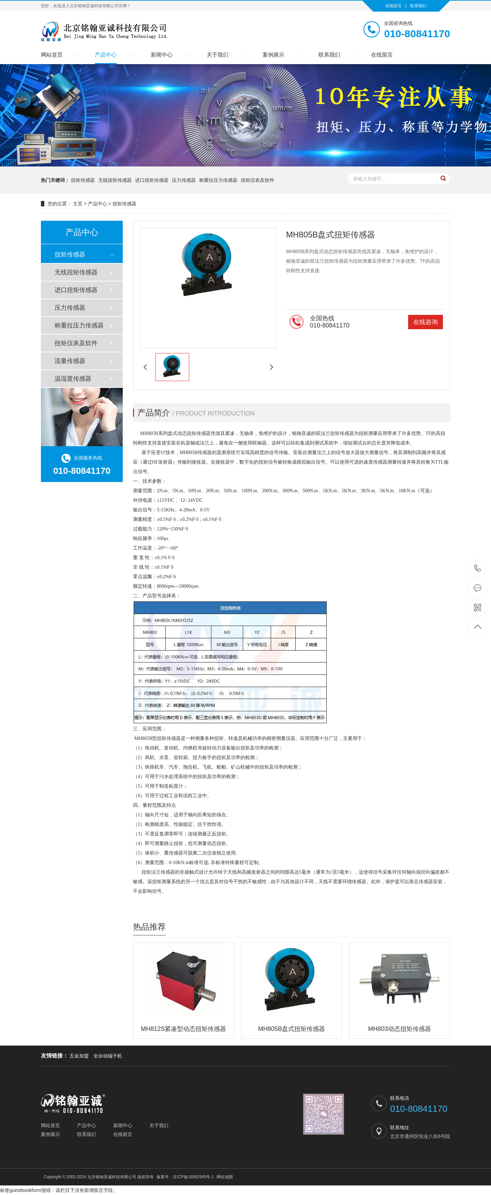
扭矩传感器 (83, 180)
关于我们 (217, 55)
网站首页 (52, 55)
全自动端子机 (107, 1056)
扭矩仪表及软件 (257, 180)
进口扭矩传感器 (151, 180)
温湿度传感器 (73, 378)
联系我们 (418, 5)
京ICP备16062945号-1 (193, 1177)
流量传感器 (70, 361)
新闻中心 (162, 55)
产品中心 (106, 55)
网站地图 (225, 1177)
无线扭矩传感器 (115, 180)
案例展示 (273, 55)
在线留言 (393, 5)
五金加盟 (79, 1056)
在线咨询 (425, 322)
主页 (78, 203)
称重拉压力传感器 (218, 180)
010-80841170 (478, 569)
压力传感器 (184, 180)
